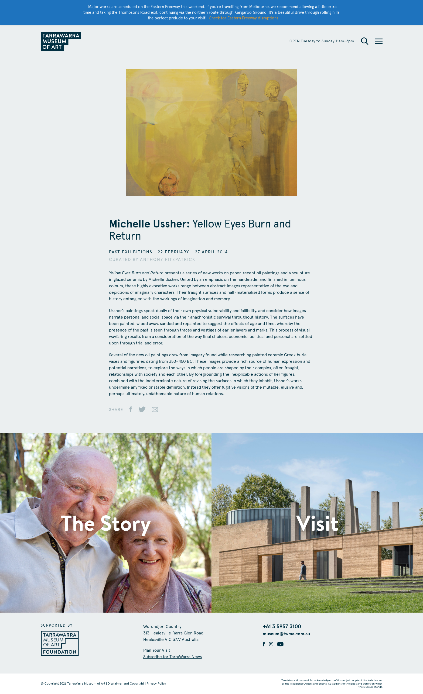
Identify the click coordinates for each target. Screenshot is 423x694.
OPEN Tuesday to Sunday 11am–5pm (321, 41)
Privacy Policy (156, 683)
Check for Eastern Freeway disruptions (243, 18)
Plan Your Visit (156, 650)
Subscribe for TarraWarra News (172, 657)
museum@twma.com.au (286, 634)
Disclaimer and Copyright (126, 683)
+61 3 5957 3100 (282, 626)
